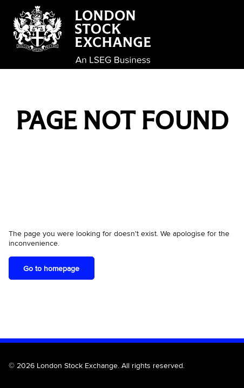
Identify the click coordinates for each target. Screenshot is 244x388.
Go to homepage (51, 268)
